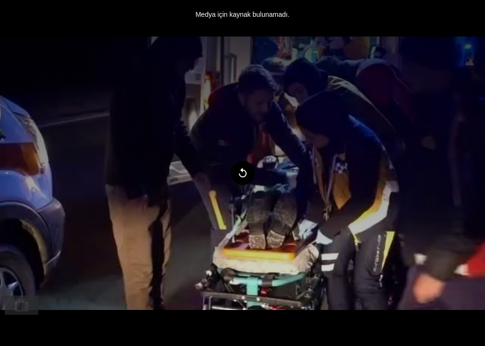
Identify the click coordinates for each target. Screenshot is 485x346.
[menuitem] (21, 305)
